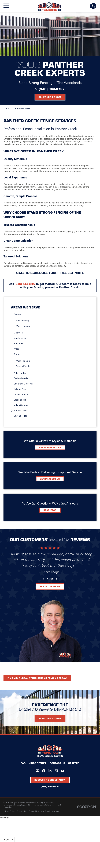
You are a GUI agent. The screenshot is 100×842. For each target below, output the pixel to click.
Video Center (37, 763)
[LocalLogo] (49, 6)
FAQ (23, 763)
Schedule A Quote (50, 718)
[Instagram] (56, 770)
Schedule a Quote (50, 97)
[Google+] (37, 770)
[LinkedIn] (50, 770)
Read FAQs (50, 510)
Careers (73, 763)
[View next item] (56, 579)
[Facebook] (43, 770)
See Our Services (50, 447)
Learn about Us (50, 478)
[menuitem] (51, 314)
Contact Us (57, 763)
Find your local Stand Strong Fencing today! (37, 678)
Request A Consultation (50, 779)
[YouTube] (62, 770)
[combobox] (9, 839)
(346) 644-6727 (52, 89)
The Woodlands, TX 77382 (50, 756)
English (6, 839)
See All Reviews (50, 586)
